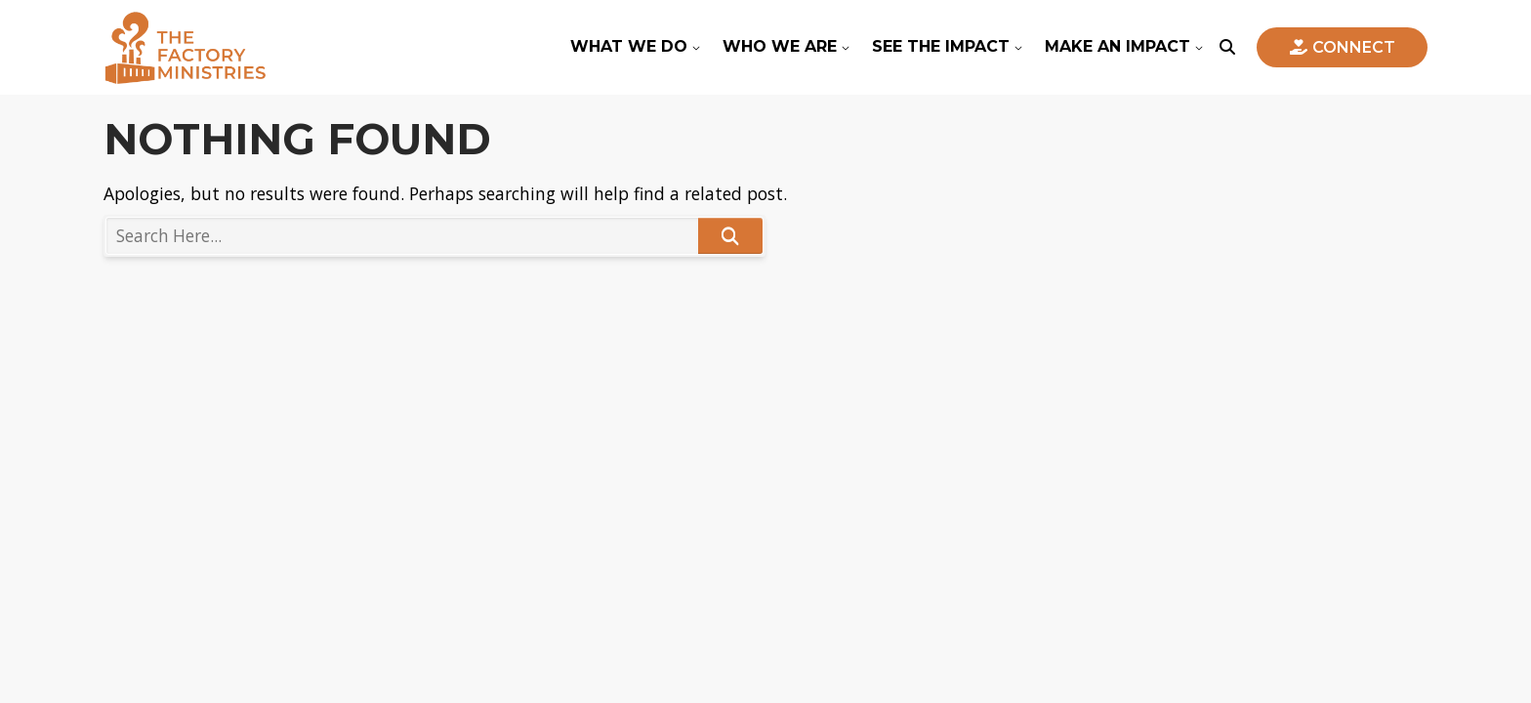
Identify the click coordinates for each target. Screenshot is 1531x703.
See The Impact (941, 46)
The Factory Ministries (185, 47)
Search (730, 236)
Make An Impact (1117, 46)
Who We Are (780, 46)
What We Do (628, 46)
